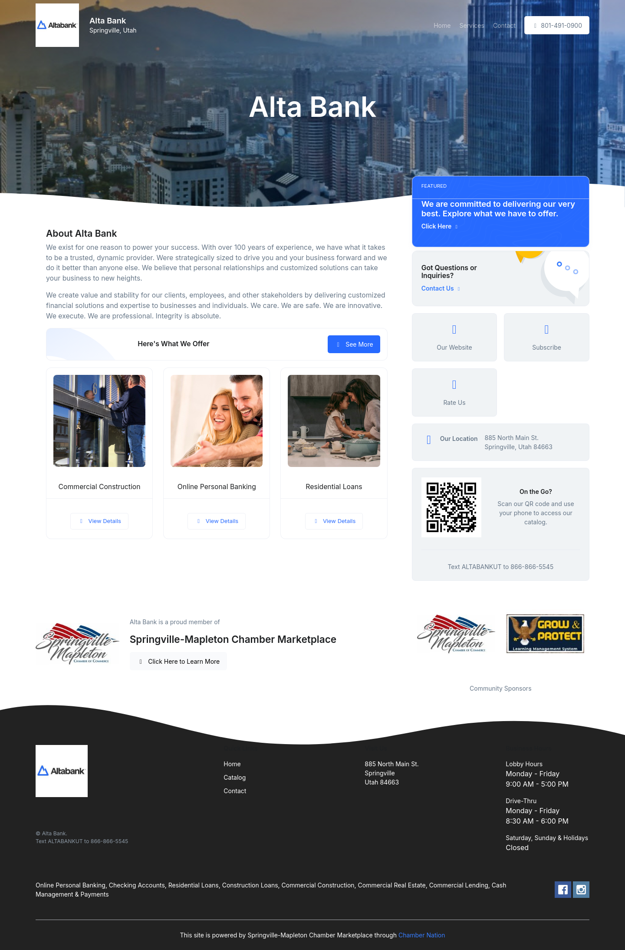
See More (354, 344)
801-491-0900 (557, 25)
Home (442, 25)
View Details (99, 520)
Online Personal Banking (217, 487)
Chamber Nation (421, 935)
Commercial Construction (100, 487)
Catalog (235, 777)
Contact (504, 25)
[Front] (59, 25)
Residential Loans (334, 487)
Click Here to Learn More (178, 661)
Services (471, 25)
